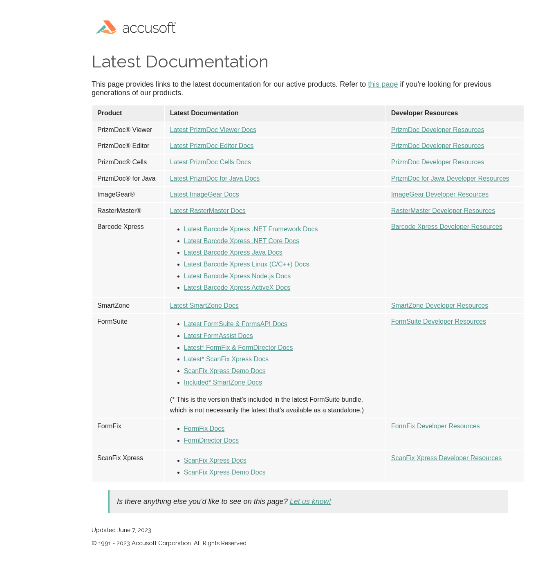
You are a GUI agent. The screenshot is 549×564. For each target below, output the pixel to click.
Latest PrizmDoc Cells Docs (210, 162)
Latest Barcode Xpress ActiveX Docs (237, 287)
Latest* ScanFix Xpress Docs (226, 359)
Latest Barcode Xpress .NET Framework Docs (251, 229)
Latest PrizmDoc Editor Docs (212, 145)
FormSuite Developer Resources (438, 321)
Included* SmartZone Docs (223, 382)
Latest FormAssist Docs (218, 335)
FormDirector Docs (211, 440)
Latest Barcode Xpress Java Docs (233, 252)
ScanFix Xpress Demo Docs (225, 370)
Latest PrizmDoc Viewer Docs (213, 129)
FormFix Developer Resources (435, 426)
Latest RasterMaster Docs (208, 210)
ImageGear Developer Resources (439, 194)
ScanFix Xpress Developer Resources (446, 457)
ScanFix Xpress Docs (215, 460)
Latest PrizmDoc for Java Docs (215, 178)
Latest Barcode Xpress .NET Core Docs (242, 240)
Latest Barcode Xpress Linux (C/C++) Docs (246, 264)
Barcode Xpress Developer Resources (446, 226)
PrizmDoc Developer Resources (437, 129)
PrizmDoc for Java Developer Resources (450, 178)
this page (383, 84)
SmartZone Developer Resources (439, 305)
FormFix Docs (204, 428)
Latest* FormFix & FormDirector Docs (238, 347)
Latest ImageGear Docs (204, 194)
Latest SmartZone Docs (204, 305)
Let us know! (310, 501)
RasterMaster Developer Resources (443, 210)
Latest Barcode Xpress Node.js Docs (237, 276)
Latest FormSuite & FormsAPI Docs (235, 323)
